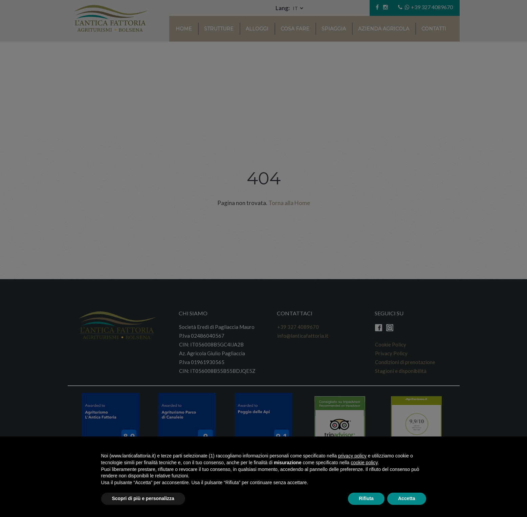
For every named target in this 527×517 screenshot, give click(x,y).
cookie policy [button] (364, 462)
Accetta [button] (406, 498)
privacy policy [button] (352, 455)
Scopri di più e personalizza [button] (143, 498)
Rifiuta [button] (366, 498)
